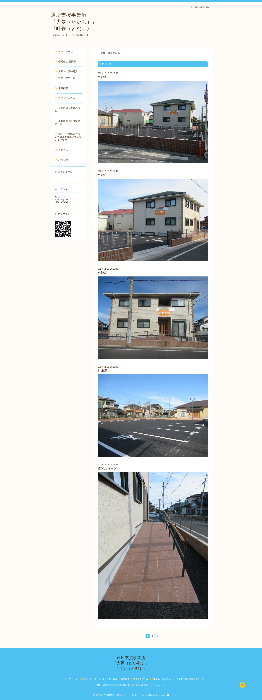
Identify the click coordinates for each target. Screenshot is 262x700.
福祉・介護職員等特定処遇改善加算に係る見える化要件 (68, 137)
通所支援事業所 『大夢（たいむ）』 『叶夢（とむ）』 (74, 21)
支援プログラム (65, 98)
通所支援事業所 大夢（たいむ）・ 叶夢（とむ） (122, 695)
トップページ (64, 51)
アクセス (61, 149)
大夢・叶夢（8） (67, 77)
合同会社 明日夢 (65, 61)
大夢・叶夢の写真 (66, 71)
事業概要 (61, 88)
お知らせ (61, 159)
